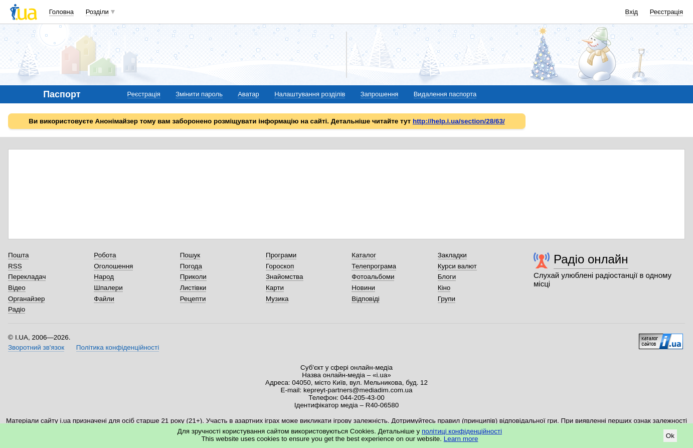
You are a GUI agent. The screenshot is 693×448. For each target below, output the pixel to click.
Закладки (452, 255)
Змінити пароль (199, 94)
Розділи (97, 12)
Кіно (444, 287)
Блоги (447, 276)
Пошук (190, 255)
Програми (281, 255)
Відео (17, 287)
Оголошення (113, 266)
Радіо (16, 309)
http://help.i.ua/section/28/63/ (459, 121)
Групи (446, 299)
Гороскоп (280, 266)
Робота (105, 255)
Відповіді (366, 299)
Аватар (248, 94)
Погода (191, 266)
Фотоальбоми (373, 276)
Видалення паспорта (445, 94)
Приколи (193, 276)
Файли (104, 299)
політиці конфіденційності (462, 431)
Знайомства (284, 276)
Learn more (461, 438)
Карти (275, 287)
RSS (15, 266)
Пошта (18, 255)
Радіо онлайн (591, 259)
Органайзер (26, 299)
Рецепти (193, 299)
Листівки (193, 287)
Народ (104, 276)
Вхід (631, 12)
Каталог (364, 255)
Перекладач (27, 276)
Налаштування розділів (309, 94)
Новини (363, 287)
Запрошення (380, 94)
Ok (670, 435)
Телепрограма (374, 266)
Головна (61, 12)
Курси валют (457, 266)
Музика (277, 299)
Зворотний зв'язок (36, 347)
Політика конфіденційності (117, 347)
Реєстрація (666, 12)
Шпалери (108, 287)
